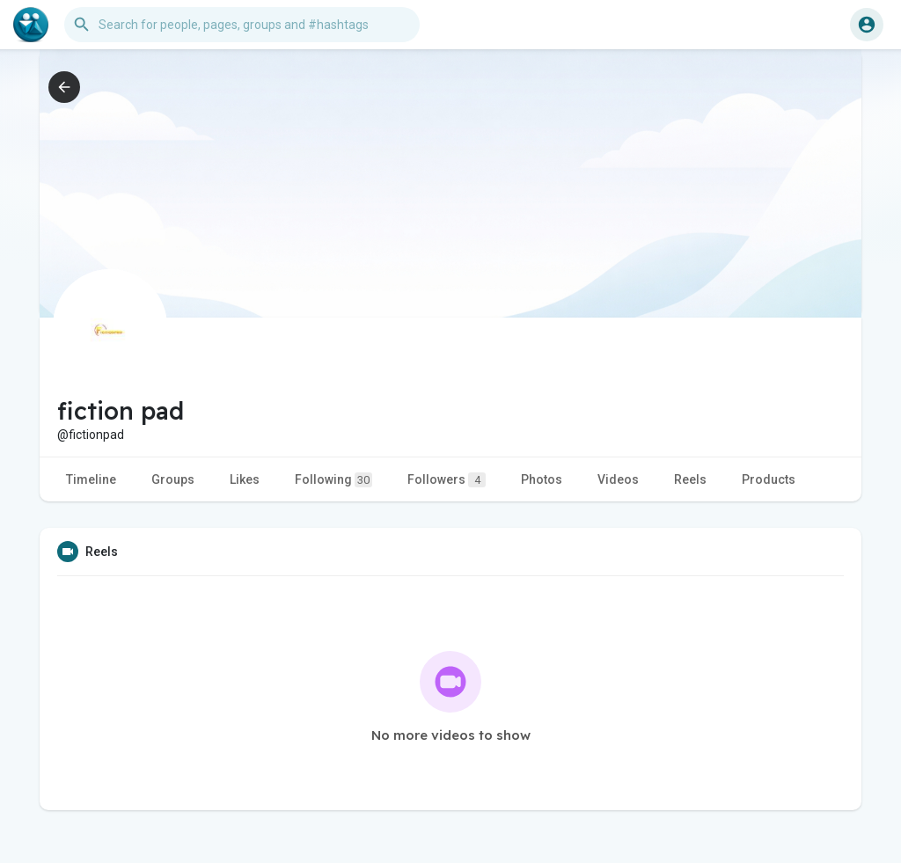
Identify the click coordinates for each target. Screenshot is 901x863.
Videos (618, 479)
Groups (172, 479)
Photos (541, 479)
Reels (690, 479)
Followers (446, 479)
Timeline (91, 479)
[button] (242, 24)
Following (333, 479)
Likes (245, 479)
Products (768, 479)
